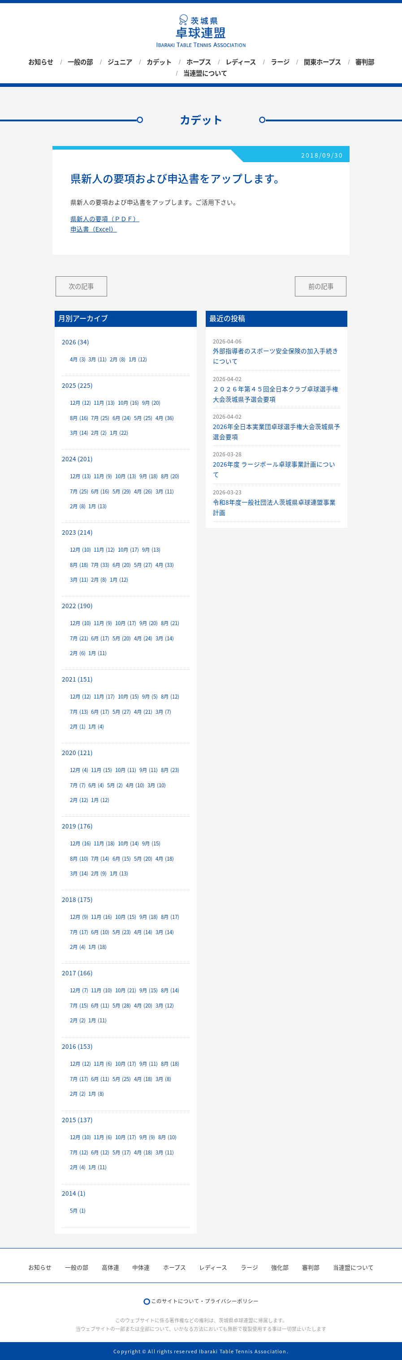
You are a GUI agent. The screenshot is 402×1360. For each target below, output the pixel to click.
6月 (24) (121, 418)
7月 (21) (79, 638)
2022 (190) (77, 605)
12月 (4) (79, 770)
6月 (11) (100, 1005)
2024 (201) (77, 458)
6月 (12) (100, 1152)
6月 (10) (100, 932)
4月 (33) (165, 565)
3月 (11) (97, 359)
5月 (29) (121, 491)
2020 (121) (77, 752)
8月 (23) (170, 770)
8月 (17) (170, 917)
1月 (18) (97, 947)
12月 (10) (80, 549)
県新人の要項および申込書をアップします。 (177, 178)
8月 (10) (79, 858)
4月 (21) (143, 712)
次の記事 (81, 286)
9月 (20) (151, 403)
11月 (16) (101, 917)
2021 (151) (77, 678)
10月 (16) (128, 403)
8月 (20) (170, 476)
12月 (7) (79, 990)
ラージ (280, 62)
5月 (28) (121, 1005)
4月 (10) (135, 785)
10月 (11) (125, 770)
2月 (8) (117, 359)
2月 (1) (78, 726)
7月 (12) (79, 1152)
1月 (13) (97, 506)
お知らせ (40, 62)
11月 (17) (104, 696)
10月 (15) (128, 696)
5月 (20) (121, 638)
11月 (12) (104, 549)
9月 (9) (147, 1137)
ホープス (198, 62)
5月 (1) (78, 1210)
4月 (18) (165, 858)
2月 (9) (99, 873)
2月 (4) (78, 947)
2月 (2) (99, 433)
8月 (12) (170, 696)
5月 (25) (143, 418)
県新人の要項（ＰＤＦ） (104, 218)
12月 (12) (80, 403)
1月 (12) (138, 359)
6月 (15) (121, 858)
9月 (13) (151, 549)
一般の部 (80, 62)
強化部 (280, 1267)
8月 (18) (79, 565)
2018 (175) (77, 899)
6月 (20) (121, 565)
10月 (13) (125, 476)
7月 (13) (79, 712)
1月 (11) (97, 653)
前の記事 (320, 286)
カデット (159, 62)
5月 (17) (121, 1152)
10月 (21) (125, 990)
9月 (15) (151, 843)
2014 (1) (74, 1192)
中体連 (141, 1267)
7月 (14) (100, 858)
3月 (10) (156, 785)
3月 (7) (163, 712)
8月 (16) (79, 418)
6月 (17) (100, 638)
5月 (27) (143, 565)
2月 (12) (79, 800)
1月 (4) (96, 726)
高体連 (110, 1267)
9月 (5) (150, 696)
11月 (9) (103, 476)
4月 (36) (165, 418)
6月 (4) (96, 785)
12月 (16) (80, 843)
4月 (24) (143, 638)
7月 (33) (100, 565)
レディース (240, 62)
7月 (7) (78, 785)
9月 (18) (148, 476)
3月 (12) (165, 1005)
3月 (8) (163, 1079)
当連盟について (205, 73)
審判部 (364, 62)
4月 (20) (143, 1005)
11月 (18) (104, 843)
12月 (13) (80, 476)
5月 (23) (121, 932)
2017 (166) (77, 972)
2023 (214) (77, 532)
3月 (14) (79, 433)
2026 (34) (75, 341)
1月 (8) (96, 1094)
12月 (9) (79, 917)
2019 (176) (77, 825)
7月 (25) (100, 418)
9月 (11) (148, 770)
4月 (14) (143, 932)
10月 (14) (128, 843)
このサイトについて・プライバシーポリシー (205, 1301)
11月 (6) (103, 1064)
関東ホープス (322, 62)
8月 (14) (170, 990)
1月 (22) (119, 433)
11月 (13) (104, 403)
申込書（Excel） (93, 228)
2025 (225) (77, 385)
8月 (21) (170, 623)
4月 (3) (78, 359)
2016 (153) (77, 1046)
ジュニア (120, 62)
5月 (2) (115, 785)
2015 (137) (77, 1119)
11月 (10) (101, 990)
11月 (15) (101, 770)
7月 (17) (79, 932)
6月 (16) (100, 491)
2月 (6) (78, 653)
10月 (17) (128, 549)
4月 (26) (143, 491)
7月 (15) (79, 1005)
